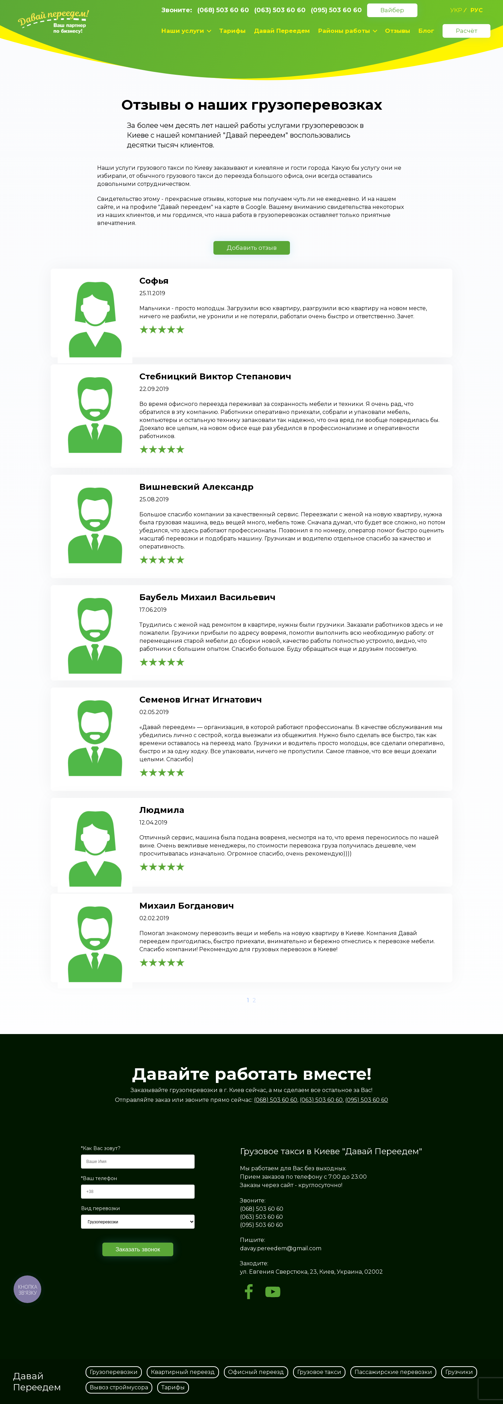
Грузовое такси (319, 1372)
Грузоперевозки (114, 1372)
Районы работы (344, 30)
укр (456, 10)
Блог (426, 30)
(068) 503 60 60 (223, 10)
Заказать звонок (138, 1249)
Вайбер (392, 10)
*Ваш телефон (99, 1178)
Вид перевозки (100, 1209)
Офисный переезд (256, 1372)
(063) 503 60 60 (280, 10)
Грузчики (459, 1372)
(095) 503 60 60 (336, 10)
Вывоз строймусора (119, 1387)
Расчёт (466, 30)
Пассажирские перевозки (393, 1372)
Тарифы (232, 30)
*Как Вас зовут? (101, 1148)
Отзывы (397, 30)
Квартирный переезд (183, 1372)
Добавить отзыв (252, 247)
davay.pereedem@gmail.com (280, 1248)
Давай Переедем (282, 30)
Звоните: (176, 10)
